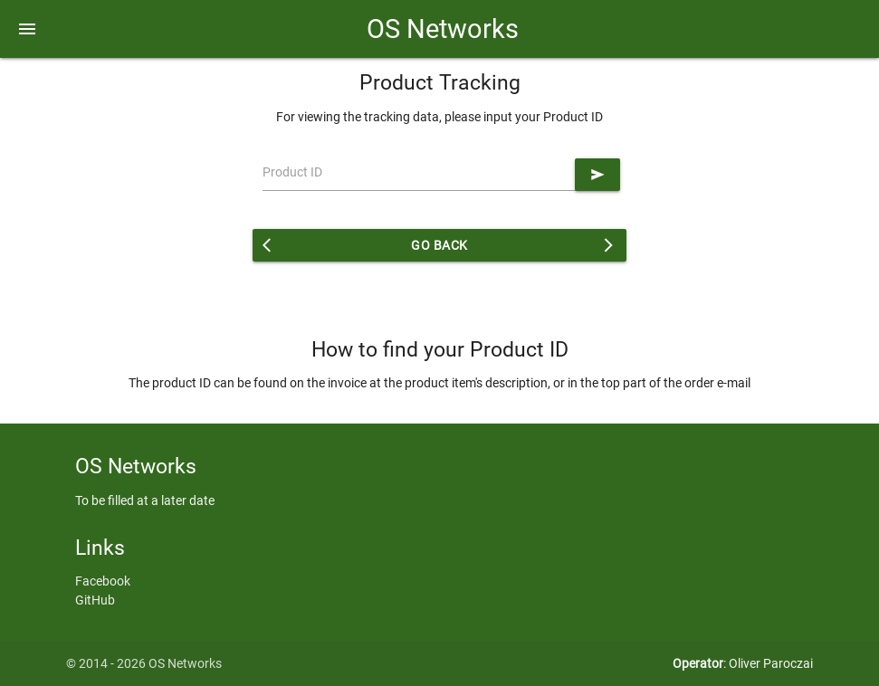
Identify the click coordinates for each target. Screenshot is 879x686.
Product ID (292, 172)
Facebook (102, 581)
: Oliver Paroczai (743, 663)
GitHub (95, 600)
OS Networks (439, 29)
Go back (440, 245)
